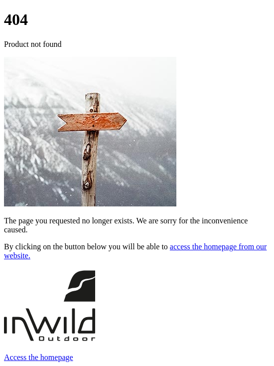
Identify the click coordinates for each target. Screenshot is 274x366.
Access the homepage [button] (38, 357)
